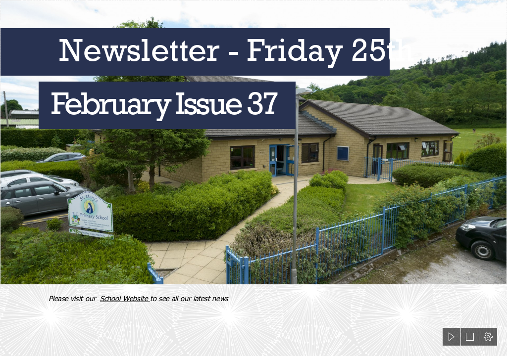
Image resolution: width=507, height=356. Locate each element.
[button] (451, 337)
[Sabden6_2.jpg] (253, 142)
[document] (253, 178)
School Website (125, 298)
